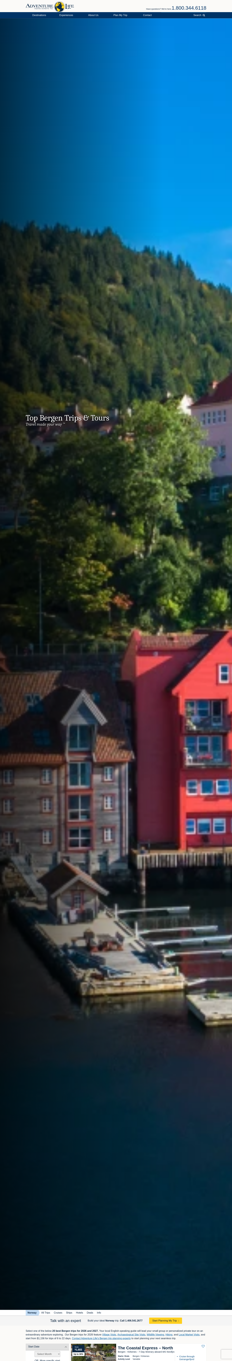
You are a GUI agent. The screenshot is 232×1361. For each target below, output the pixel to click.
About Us (93, 15)
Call (131, 1320)
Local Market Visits (189, 1334)
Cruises (58, 1312)
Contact (147, 15)
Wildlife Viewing (155, 1334)
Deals (90, 1312)
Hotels (79, 1312)
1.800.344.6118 (189, 8)
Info (99, 1312)
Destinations (39, 15)
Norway (32, 1312)
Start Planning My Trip (164, 1320)
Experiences (66, 15)
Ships (69, 1312)
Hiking (169, 1334)
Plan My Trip (120, 15)
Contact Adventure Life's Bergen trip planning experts (101, 1338)
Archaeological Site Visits (131, 1334)
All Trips (45, 1312)
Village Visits (109, 1334)
